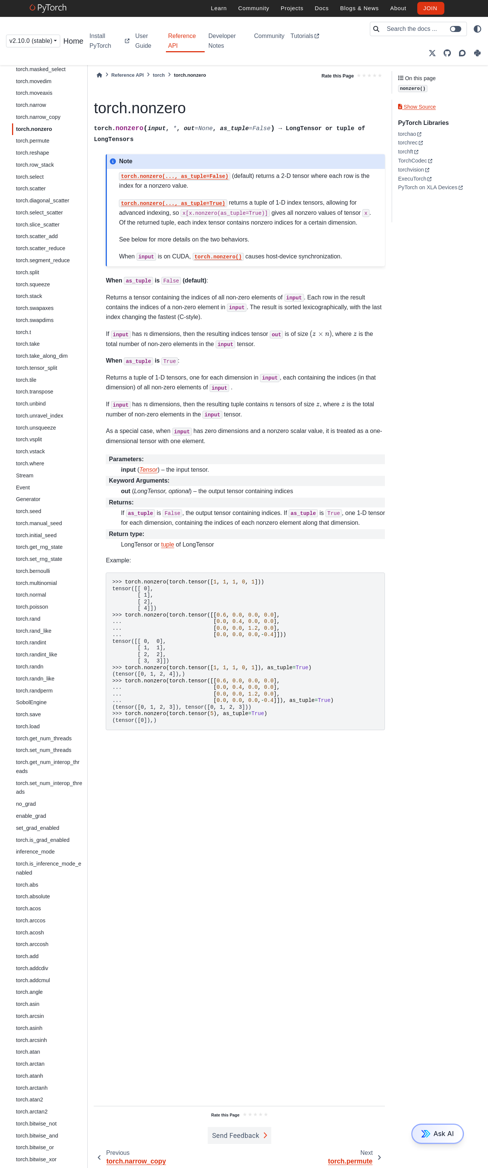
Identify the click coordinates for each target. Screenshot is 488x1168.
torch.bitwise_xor (36, 1159)
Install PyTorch (100, 41)
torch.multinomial (36, 583)
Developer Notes (222, 41)
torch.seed (28, 511)
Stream (24, 475)
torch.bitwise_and (37, 1136)
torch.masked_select (40, 69)
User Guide (143, 41)
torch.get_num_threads (43, 738)
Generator (28, 499)
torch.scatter (31, 188)
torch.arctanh (31, 1088)
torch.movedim (33, 81)
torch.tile (26, 380)
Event (23, 488)
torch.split (27, 272)
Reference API (182, 41)
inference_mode (35, 852)
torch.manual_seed (39, 523)
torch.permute (32, 141)
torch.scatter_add (37, 236)
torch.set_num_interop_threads (49, 787)
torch (159, 75)
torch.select (30, 177)
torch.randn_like (35, 679)
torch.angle (29, 992)
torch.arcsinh (31, 1040)
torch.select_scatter (39, 213)
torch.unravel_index (39, 416)
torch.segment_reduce (43, 260)
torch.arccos (30, 920)
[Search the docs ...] (424, 29)
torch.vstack (30, 451)
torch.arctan (30, 1064)
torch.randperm (34, 691)
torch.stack (29, 296)
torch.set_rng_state (39, 559)
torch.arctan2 (31, 1112)
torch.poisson (32, 607)
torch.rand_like (33, 631)
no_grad (26, 804)
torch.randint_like (36, 655)
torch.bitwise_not (36, 1124)
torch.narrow (31, 105)
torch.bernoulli (33, 571)
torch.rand (28, 619)
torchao (407, 134)
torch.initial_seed (36, 535)
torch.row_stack (35, 165)
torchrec (408, 143)
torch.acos (28, 908)
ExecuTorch (412, 179)
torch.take (28, 344)
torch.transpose (34, 392)
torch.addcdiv (32, 968)
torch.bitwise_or (35, 1147)
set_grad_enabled (37, 828)
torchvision (411, 170)
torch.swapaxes (34, 308)
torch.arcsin (30, 1016)
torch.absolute (33, 896)
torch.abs (27, 885)
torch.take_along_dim (42, 356)
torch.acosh (30, 933)
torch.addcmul (33, 980)
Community (269, 36)
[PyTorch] (49, 8)
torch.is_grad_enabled (42, 840)
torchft (405, 152)
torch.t (23, 332)
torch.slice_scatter (37, 225)
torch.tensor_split (36, 368)
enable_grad (31, 816)
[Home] (99, 75)
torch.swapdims (34, 320)
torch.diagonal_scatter (42, 200)
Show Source (417, 107)
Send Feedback (236, 1135)
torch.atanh (29, 1076)
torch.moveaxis (34, 93)
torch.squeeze (33, 284)
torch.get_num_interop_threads (47, 766)
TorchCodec (412, 161)
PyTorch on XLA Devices (428, 187)
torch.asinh (29, 1028)
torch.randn (29, 667)
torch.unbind (31, 404)
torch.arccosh (32, 944)
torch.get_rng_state (39, 547)
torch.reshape (32, 153)
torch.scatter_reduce (40, 248)
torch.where (30, 463)
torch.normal (31, 595)
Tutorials (301, 36)
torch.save (28, 714)
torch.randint (31, 642)
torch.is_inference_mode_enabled (48, 868)
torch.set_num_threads (43, 750)
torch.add (27, 956)
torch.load (28, 726)
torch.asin (27, 1004)
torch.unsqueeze (36, 428)
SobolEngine (31, 702)
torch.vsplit (29, 439)
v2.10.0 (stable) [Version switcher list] (30, 41)
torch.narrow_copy (38, 117)
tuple (167, 544)
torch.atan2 (29, 1100)
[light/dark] (477, 29)
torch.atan (28, 1052)
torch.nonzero (34, 129)
